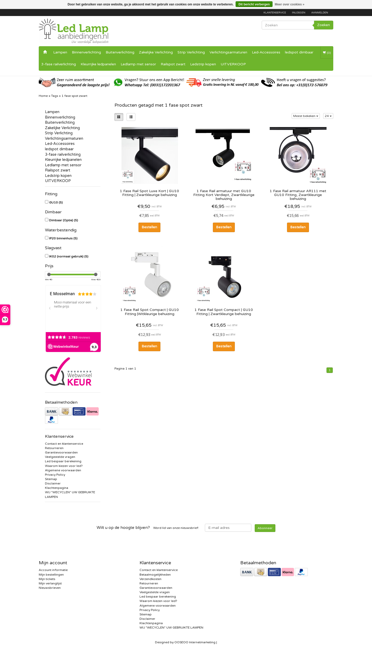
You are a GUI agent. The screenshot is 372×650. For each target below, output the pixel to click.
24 (328, 116)
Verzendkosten (150, 579)
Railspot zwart (173, 64)
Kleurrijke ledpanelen (98, 64)
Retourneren (54, 448)
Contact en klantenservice (64, 443)
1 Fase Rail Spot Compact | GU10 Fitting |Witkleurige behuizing (149, 312)
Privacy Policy (55, 474)
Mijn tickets (47, 579)
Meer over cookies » (289, 4)
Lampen (60, 52)
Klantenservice (275, 12)
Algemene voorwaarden (63, 470)
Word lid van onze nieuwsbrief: (148, 527)
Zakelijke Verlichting (156, 52)
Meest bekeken (305, 116)
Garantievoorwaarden (61, 452)
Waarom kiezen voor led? (64, 466)
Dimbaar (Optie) (63, 220)
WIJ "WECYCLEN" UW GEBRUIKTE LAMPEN (171, 627)
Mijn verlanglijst (50, 583)
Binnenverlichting (86, 52)
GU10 (56, 202)
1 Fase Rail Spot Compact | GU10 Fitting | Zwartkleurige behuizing (224, 312)
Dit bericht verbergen (254, 4)
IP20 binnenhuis (63, 238)
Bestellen (149, 227)
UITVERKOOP (233, 64)
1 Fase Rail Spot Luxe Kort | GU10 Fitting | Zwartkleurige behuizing (149, 193)
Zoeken (323, 25)
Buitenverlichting (120, 52)
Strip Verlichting (191, 52)
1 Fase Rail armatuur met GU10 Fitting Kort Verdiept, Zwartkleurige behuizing (223, 195)
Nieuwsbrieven (50, 588)
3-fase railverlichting (58, 64)
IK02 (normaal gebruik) (68, 256)
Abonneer (265, 528)
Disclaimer (53, 483)
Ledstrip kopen (203, 64)
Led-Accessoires (266, 52)
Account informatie (53, 570)
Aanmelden (319, 12)
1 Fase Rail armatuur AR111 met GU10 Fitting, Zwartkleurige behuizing (298, 195)
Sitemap (51, 479)
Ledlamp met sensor (138, 64)
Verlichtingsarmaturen (228, 52)
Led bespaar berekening (63, 461)
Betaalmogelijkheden (155, 574)
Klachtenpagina (56, 488)
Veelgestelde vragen (60, 457)
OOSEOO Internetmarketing (194, 642)
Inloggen (298, 12)
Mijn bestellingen (51, 574)
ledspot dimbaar (299, 52)
